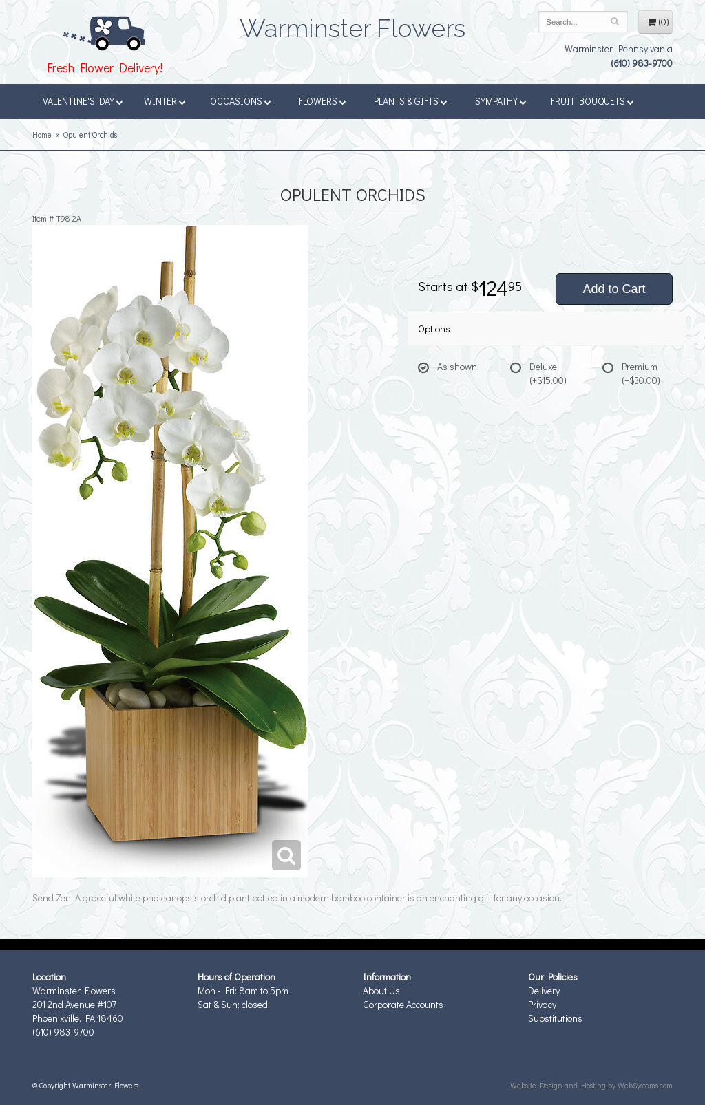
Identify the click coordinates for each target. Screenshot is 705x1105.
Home (42, 134)
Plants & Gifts (411, 100)
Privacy (542, 1004)
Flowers (322, 100)
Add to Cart (613, 289)
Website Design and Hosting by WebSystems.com (591, 1085)
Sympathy (501, 100)
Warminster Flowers (352, 24)
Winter (165, 100)
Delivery (544, 990)
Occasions (240, 100)
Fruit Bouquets (592, 100)
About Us (381, 990)
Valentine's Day (83, 100)
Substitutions (555, 1017)
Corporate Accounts (403, 1004)
